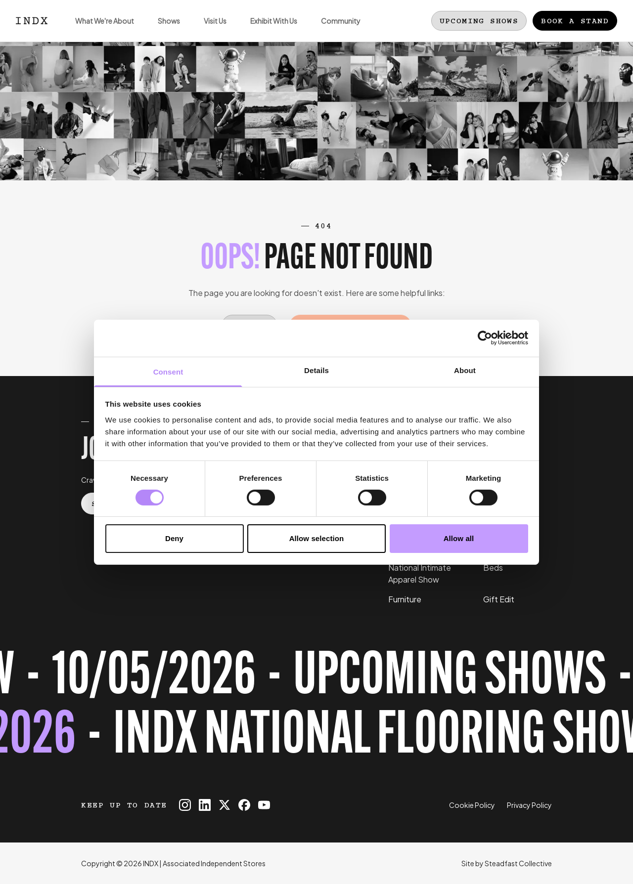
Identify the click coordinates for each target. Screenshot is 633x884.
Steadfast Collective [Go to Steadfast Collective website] (518, 863)
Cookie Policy (472, 804)
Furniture (404, 599)
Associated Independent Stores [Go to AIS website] (214, 863)
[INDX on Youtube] (264, 805)
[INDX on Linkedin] (205, 805)
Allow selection (316, 538)
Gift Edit (498, 599)
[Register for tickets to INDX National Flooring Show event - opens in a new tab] (316, 708)
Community (335, 29)
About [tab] (465, 370)
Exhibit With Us (267, 29)
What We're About (98, 29)
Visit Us (209, 29)
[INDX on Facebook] (244, 805)
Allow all (459, 538)
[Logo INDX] (31, 21)
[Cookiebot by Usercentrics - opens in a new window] (485, 338)
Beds (493, 567)
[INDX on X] (224, 805)
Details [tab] (316, 370)
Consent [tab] (168, 371)
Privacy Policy (529, 804)
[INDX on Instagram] (185, 805)
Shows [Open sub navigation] (163, 29)
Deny (174, 538)
